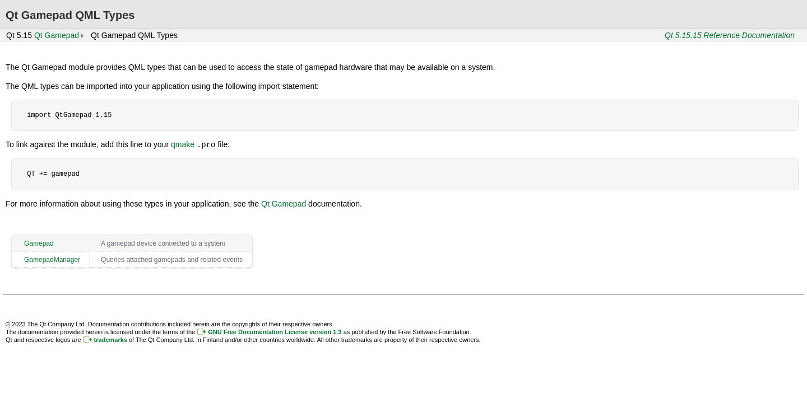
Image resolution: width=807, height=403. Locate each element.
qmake (182, 144)
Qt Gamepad (56, 35)
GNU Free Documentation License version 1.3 (274, 331)
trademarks (110, 339)
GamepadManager (52, 259)
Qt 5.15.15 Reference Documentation (730, 35)
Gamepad (39, 243)
